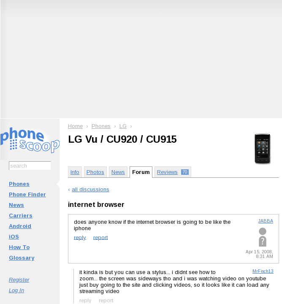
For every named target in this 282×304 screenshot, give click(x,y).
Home (75, 126)
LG (123, 126)
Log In (16, 290)
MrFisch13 (263, 271)
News (16, 205)
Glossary (21, 258)
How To (19, 247)
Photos (95, 172)
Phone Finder (27, 194)
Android (20, 226)
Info (74, 172)
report (100, 237)
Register (19, 280)
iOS (14, 236)
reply (80, 237)
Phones (19, 184)
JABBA (265, 221)
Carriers (21, 215)
